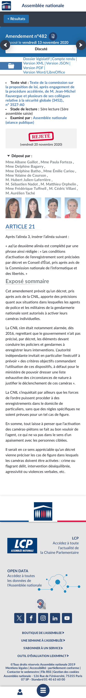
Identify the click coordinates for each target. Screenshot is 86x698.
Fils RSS (46, 672)
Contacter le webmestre (23, 672)
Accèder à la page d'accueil (6, 5)
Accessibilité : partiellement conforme (54, 668)
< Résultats (16, 19)
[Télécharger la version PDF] (53, 36)
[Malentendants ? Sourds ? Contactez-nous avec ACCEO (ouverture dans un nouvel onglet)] (40, 603)
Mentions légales (17, 668)
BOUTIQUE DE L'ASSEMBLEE (42, 633)
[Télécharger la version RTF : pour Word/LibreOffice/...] (44, 72)
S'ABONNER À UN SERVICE (42, 648)
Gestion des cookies (66, 672)
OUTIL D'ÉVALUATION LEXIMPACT (42, 656)
